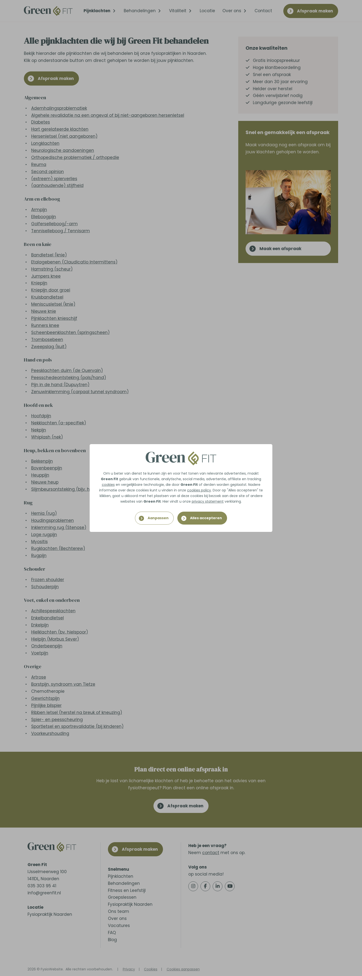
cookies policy (199, 490)
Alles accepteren (206, 518)
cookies (108, 484)
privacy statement (208, 501)
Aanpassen (158, 518)
